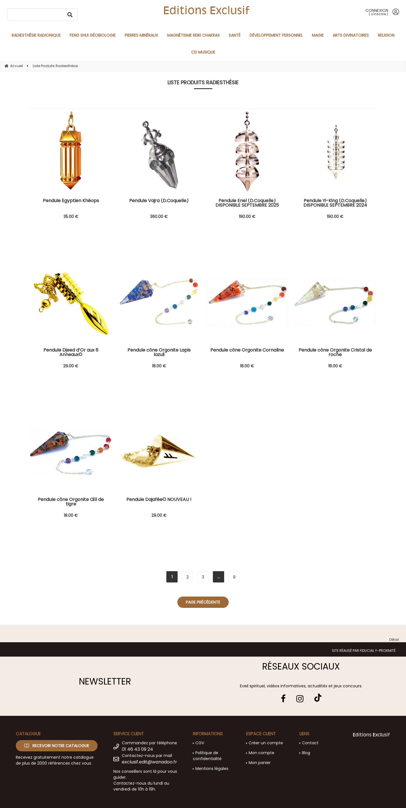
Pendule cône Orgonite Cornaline (247, 350)
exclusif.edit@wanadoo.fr (149, 762)
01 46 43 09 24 (137, 749)
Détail (394, 639)
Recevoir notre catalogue (56, 746)
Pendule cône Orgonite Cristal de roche (335, 352)
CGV (199, 743)
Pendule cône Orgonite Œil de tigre (71, 501)
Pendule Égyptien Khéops (71, 201)
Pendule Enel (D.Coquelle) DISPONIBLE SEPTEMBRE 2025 (247, 202)
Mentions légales (211, 768)
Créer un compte (266, 743)
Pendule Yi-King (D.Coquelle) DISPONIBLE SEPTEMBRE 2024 (335, 202)
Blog (306, 753)
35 (70, 216)
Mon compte (261, 753)
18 (159, 366)
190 (247, 216)
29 (70, 366)
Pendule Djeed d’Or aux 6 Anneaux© (70, 352)
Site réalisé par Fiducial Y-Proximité (364, 650)
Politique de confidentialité (207, 755)
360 (159, 216)
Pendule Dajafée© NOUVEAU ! (158, 500)
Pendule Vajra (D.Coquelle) (159, 201)
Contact (310, 743)
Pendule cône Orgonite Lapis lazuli (159, 352)
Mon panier (260, 762)
